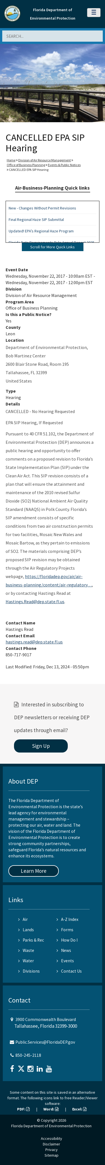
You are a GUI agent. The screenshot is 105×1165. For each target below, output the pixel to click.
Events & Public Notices (64, 165)
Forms (65, 929)
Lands (26, 929)
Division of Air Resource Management (44, 160)
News (64, 950)
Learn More (33, 870)
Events (65, 960)
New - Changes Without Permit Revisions (42, 208)
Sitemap (52, 1155)
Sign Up (41, 745)
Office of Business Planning (26, 165)
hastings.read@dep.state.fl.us (34, 642)
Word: (51, 1109)
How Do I (67, 940)
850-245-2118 (28, 1055)
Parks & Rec (31, 940)
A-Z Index (67, 919)
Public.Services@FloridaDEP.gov (45, 1042)
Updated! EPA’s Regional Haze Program (41, 231)
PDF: (23, 1109)
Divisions (29, 971)
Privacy (51, 1149)
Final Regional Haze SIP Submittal (36, 219)
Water (26, 960)
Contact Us (69, 971)
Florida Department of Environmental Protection (51, 1125)
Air (23, 919)
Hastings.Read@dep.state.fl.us (35, 601)
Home (11, 160)
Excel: (79, 1109)
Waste (26, 950)
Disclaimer (51, 1144)
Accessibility (51, 1138)
